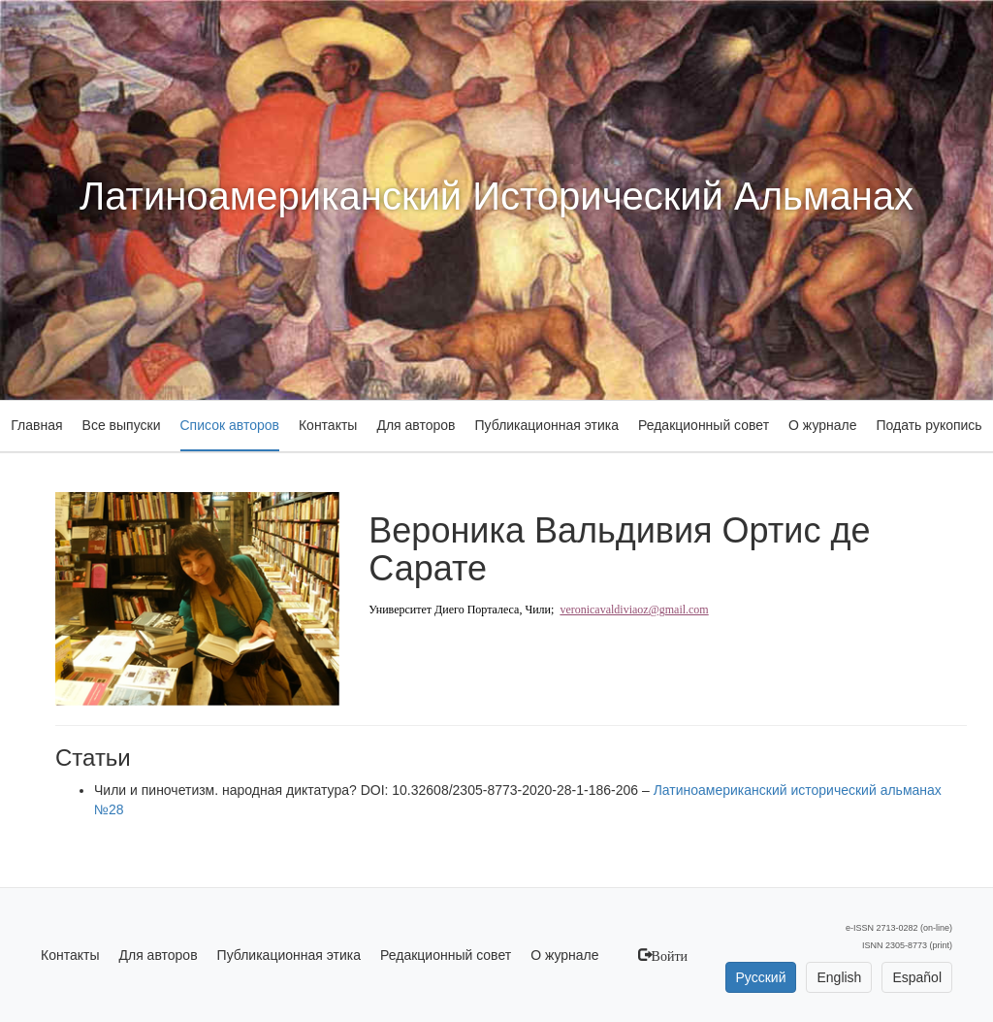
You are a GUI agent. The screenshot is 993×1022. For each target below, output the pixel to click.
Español (917, 977)
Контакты (328, 425)
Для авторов (415, 425)
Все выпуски (121, 425)
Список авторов (229, 425)
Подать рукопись (928, 425)
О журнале (822, 425)
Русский (761, 977)
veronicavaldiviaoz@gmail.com (634, 609)
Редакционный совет (703, 425)
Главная (36, 425)
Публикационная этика (547, 425)
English (839, 977)
